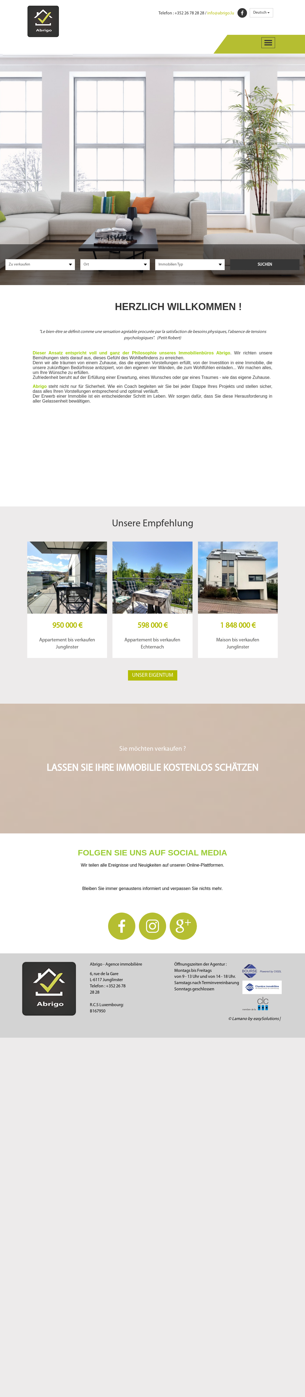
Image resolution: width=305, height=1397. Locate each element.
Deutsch (261, 13)
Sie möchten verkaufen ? (152, 749)
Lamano (239, 1019)
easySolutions (266, 1019)
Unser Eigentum (152, 675)
